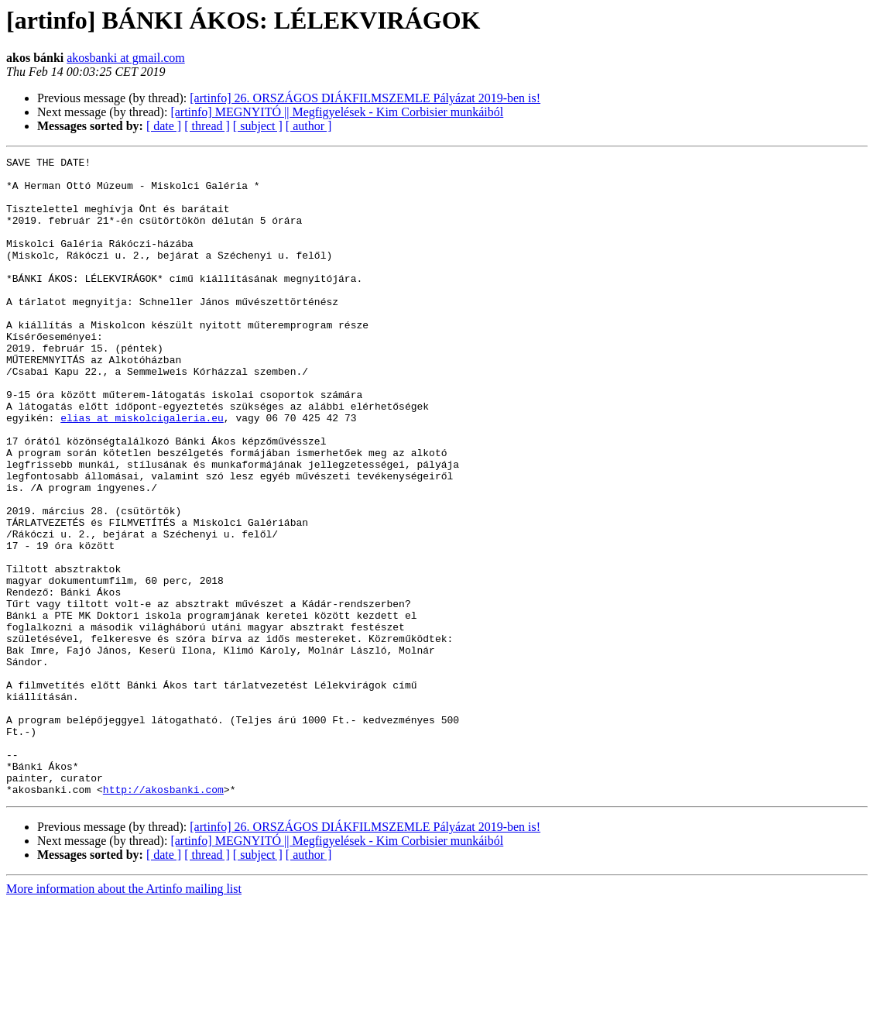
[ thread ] (207, 125)
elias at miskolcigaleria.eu (142, 471)
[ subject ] (258, 125)
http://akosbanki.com (163, 917)
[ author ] (309, 125)
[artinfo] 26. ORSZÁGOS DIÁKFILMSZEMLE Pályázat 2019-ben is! (365, 98)
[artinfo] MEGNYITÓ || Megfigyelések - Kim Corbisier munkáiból (336, 111)
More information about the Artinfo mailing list (124, 1016)
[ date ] (163, 125)
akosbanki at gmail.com (125, 57)
